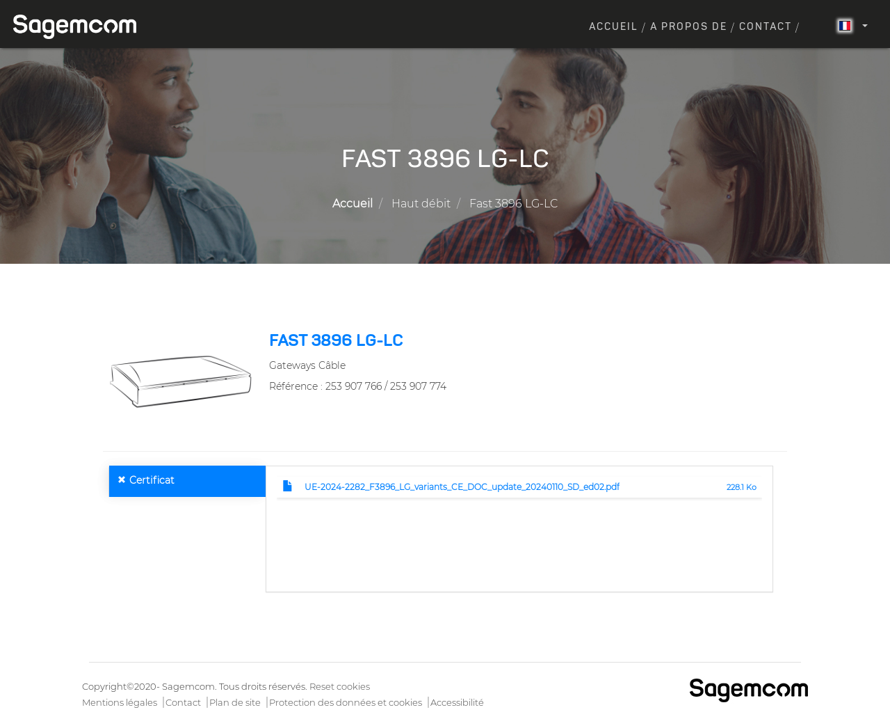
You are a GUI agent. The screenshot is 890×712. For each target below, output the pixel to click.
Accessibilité (457, 702)
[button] (180, 380)
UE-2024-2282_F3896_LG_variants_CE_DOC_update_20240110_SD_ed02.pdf (462, 487)
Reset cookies (339, 686)
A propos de (688, 27)
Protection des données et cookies (345, 702)
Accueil (613, 27)
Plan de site (235, 702)
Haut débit (421, 203)
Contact (765, 27)
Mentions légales (119, 702)
